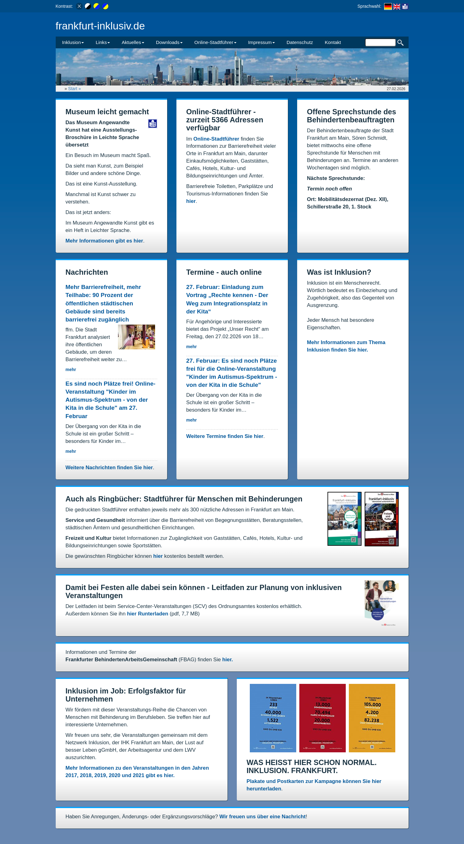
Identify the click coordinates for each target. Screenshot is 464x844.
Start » (75, 88)
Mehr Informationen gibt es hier (104, 241)
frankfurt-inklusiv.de (100, 26)
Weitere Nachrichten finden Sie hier (109, 467)
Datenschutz (300, 42)
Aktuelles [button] (133, 42)
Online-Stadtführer (216, 139)
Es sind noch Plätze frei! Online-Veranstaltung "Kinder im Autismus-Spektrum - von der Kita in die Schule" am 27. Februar (111, 399)
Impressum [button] (261, 42)
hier (191, 201)
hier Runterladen (147, 614)
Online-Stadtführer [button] (215, 42)
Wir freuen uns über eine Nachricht (262, 817)
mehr (71, 369)
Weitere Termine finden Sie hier (224, 436)
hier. (227, 660)
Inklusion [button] (73, 42)
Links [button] (103, 42)
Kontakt (333, 42)
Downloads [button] (169, 42)
